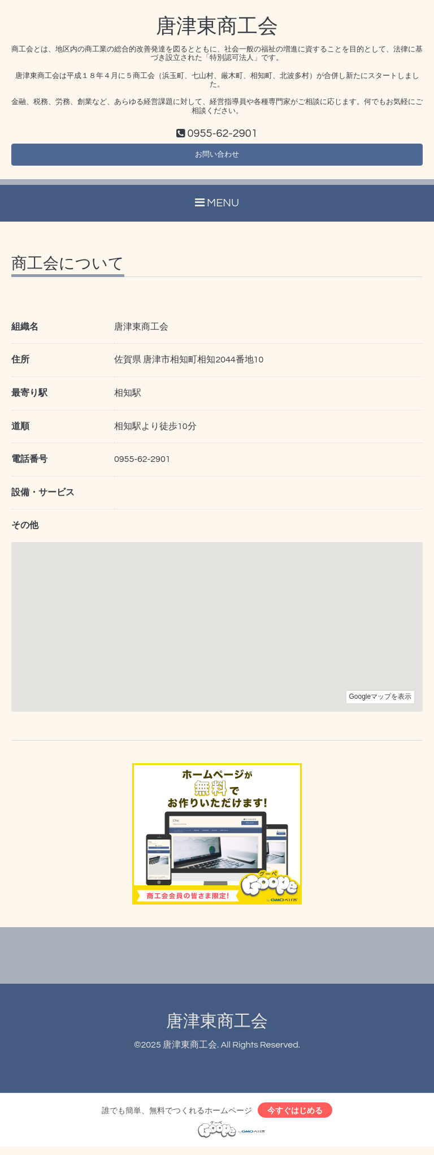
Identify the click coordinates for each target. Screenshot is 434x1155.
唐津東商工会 (217, 26)
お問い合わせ (217, 157)
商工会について (67, 269)
